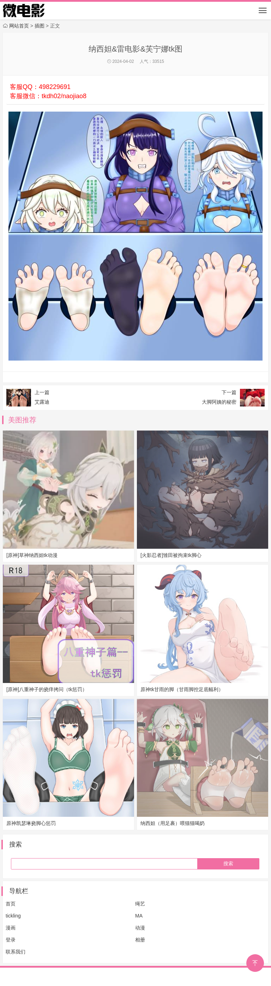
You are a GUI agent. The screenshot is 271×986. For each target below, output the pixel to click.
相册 (140, 940)
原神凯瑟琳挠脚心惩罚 (31, 823)
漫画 (11, 928)
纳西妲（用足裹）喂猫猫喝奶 (172, 823)
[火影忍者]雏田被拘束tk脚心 (170, 555)
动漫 (140, 928)
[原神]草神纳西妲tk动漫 (32, 555)
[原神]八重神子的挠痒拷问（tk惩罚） (46, 689)
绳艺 (140, 904)
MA (139, 916)
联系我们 (15, 952)
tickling (13, 916)
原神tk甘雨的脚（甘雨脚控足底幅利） (181, 689)
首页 (11, 904)
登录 (11, 940)
